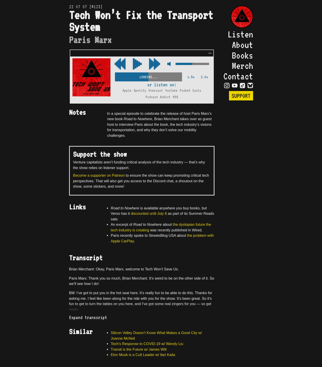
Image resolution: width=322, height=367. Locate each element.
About (242, 45)
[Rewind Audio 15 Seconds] (154, 64)
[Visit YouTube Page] (234, 85)
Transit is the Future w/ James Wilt (139, 349)
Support (241, 95)
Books (242, 55)
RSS (175, 97)
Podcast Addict (158, 97)
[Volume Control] (192, 64)
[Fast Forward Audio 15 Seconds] (120, 64)
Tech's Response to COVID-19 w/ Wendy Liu (147, 344)
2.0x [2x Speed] (204, 77)
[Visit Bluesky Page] (250, 85)
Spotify (140, 90)
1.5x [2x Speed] (191, 77)
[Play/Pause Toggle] (137, 64)
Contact (238, 76)
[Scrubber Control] (148, 76)
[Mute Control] (168, 64)
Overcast (155, 90)
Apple (127, 90)
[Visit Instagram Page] (227, 85)
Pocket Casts (190, 90)
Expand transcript (88, 317)
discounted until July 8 (149, 213)
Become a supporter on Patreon (99, 175)
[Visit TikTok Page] (242, 85)
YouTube (171, 90)
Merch (242, 66)
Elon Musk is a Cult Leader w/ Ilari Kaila (143, 355)
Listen (240, 34)
